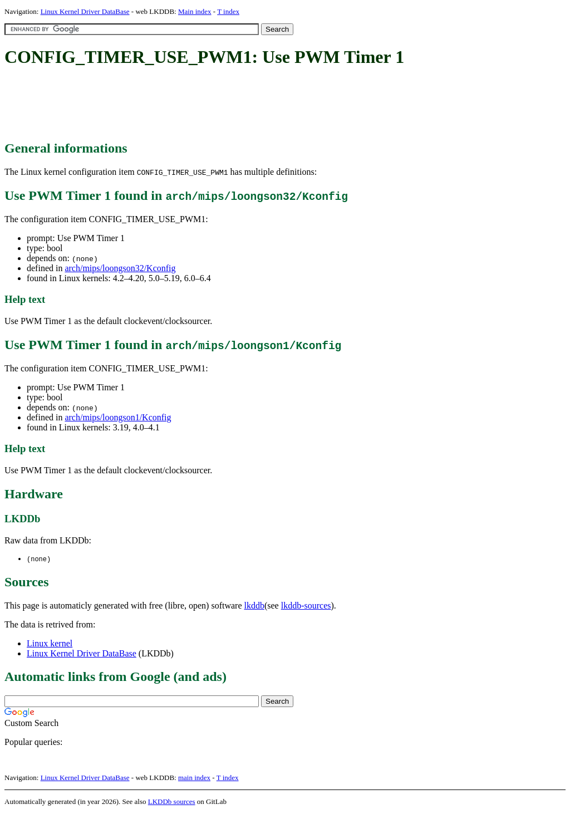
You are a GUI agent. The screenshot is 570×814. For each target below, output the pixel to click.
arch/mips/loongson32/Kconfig (120, 268)
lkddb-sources (306, 606)
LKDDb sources (171, 802)
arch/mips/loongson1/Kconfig (118, 417)
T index (228, 11)
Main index (195, 11)
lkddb (254, 606)
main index (194, 778)
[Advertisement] (207, 105)
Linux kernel (49, 644)
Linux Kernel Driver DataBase (85, 11)
